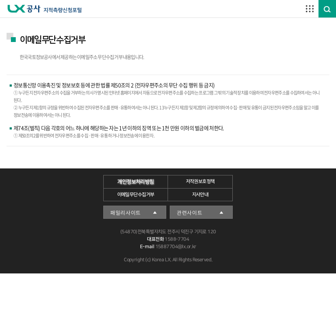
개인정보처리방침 (135, 182)
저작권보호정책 (200, 181)
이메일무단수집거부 (135, 194)
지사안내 (200, 194)
